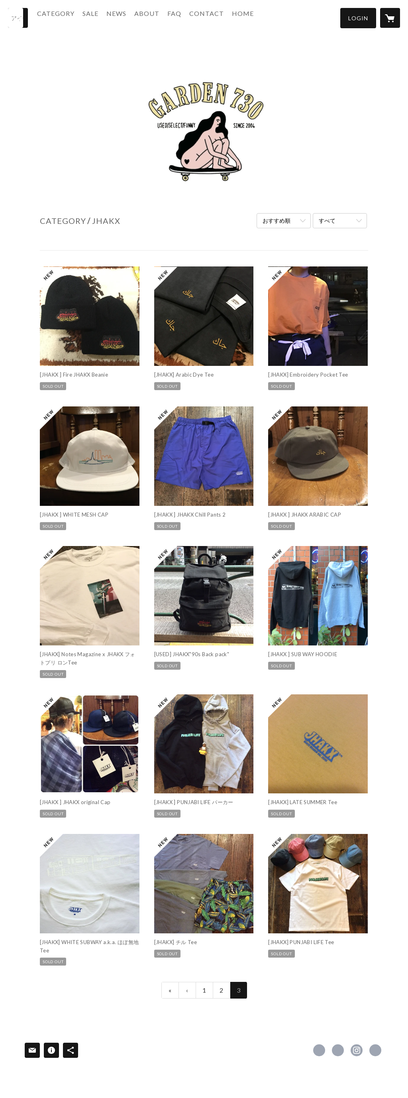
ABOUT (161, 17)
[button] (358, 18)
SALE (105, 17)
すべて (327, 220)
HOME (258, 17)
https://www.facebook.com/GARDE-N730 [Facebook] (319, 1050)
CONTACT (221, 17)
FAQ (189, 17)
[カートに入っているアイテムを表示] (390, 18)
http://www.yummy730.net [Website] (375, 1050)
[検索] (18, 18)
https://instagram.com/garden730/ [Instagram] (357, 1050)
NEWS (131, 17)
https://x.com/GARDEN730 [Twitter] (338, 1050)
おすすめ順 (276, 220)
